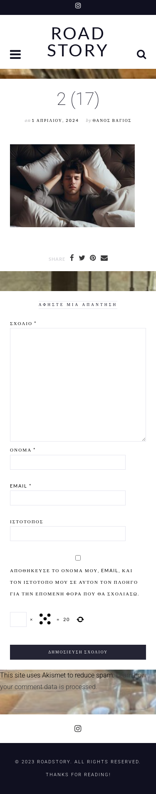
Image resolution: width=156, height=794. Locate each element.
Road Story (78, 42)
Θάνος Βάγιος (112, 120)
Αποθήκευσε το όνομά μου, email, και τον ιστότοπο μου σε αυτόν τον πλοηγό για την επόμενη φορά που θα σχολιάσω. (74, 582)
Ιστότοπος (26, 521)
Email (21, 485)
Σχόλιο (23, 323)
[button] (16, 55)
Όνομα (23, 449)
